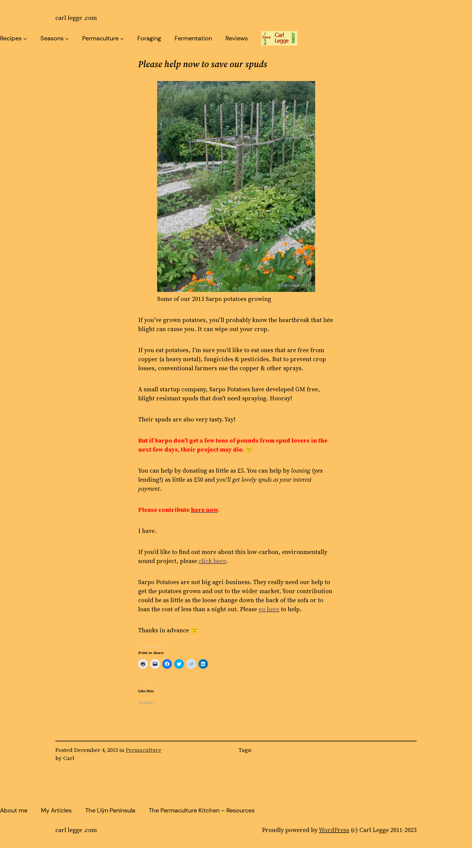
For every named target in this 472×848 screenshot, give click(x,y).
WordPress (334, 830)
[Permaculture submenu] (122, 38)
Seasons (52, 38)
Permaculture (100, 38)
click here (212, 561)
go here (269, 609)
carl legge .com (76, 18)
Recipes (11, 38)
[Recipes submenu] (25, 38)
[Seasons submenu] (67, 38)
